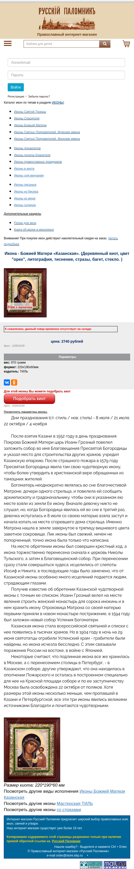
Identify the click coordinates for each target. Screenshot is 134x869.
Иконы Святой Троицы (30, 112)
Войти (16, 87)
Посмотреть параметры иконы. (26, 411)
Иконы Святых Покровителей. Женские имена (47, 139)
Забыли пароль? (39, 96)
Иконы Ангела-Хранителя (32, 155)
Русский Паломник (66, 841)
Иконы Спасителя (26, 118)
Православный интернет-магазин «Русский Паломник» (70, 851)
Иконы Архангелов (27, 148)
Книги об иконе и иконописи (34, 229)
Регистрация (16, 96)
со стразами (69, 809)
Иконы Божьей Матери (30, 125)
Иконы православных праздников (38, 162)
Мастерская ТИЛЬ (75, 803)
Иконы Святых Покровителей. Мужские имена (47, 132)
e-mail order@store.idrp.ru (65, 855)
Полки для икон (25, 223)
